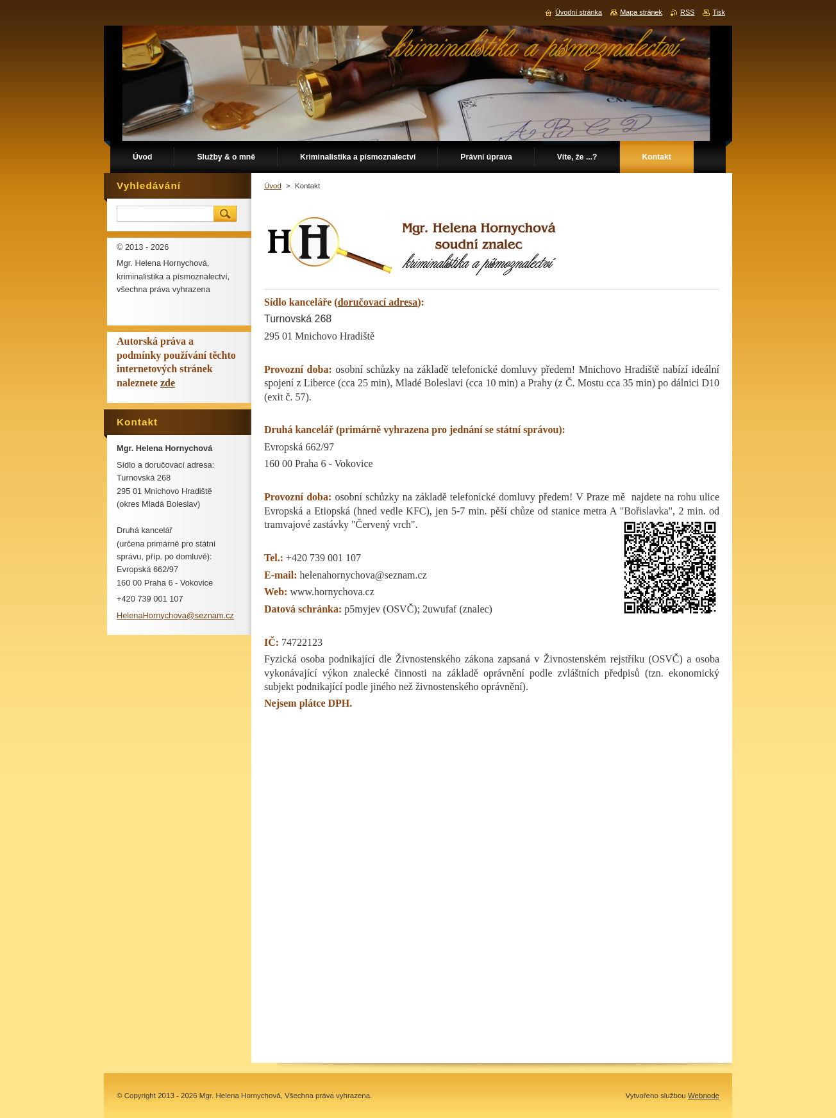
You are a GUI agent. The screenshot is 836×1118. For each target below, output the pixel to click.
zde (167, 382)
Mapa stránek (641, 12)
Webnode (703, 1095)
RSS (687, 12)
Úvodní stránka (578, 12)
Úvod (272, 186)
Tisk (718, 12)
